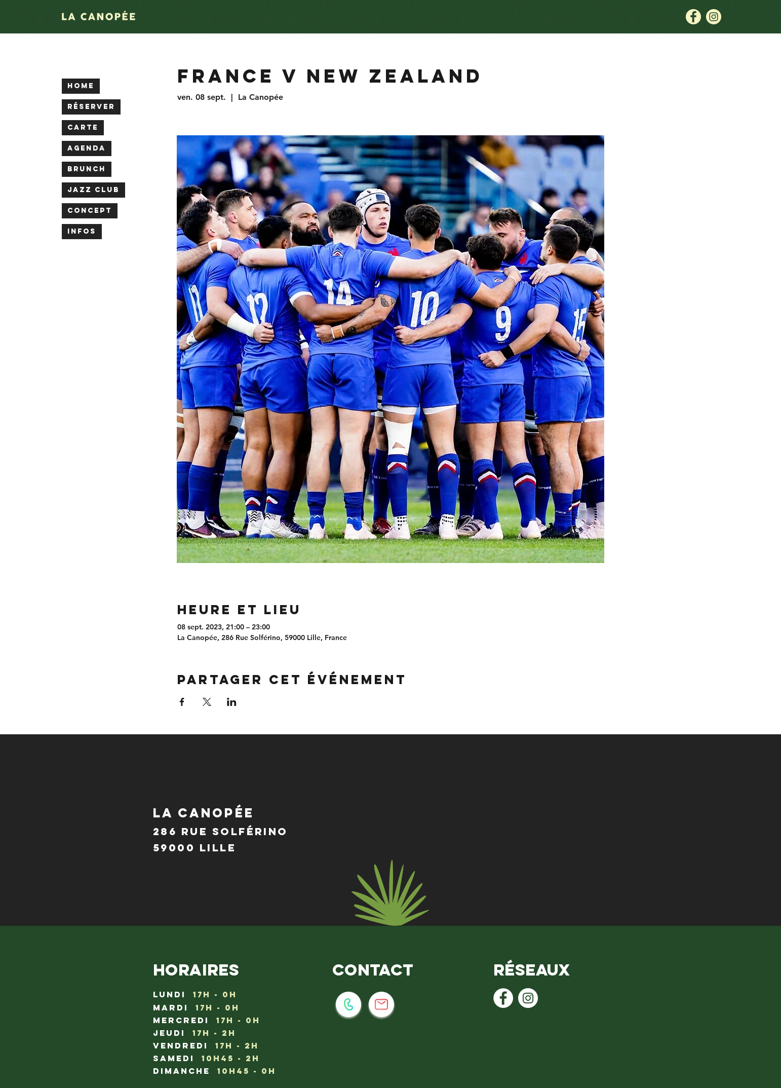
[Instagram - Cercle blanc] (528, 998)
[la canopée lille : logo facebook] (693, 16)
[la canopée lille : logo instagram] (713, 16)
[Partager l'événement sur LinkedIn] (232, 702)
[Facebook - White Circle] (503, 998)
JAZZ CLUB (93, 189)
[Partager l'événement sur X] (207, 702)
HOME (80, 86)
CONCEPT (89, 210)
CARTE (82, 127)
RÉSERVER (91, 106)
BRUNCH (86, 169)
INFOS (81, 231)
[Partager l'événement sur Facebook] (182, 702)
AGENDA (86, 148)
